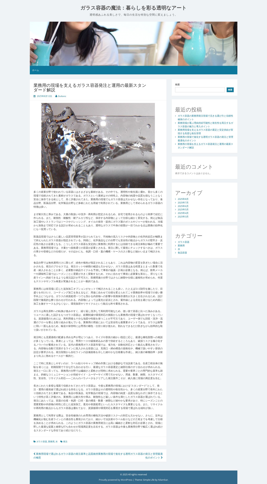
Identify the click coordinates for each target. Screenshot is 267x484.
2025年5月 (183, 209)
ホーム (35, 70)
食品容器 (182, 252)
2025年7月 (183, 202)
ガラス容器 (41, 441)
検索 (177, 84)
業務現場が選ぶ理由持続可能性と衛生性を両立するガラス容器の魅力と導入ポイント (205, 124)
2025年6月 (183, 206)
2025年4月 (183, 213)
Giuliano (62, 96)
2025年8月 (183, 199)
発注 (65, 441)
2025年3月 (183, 216)
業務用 (51, 441)
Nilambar (163, 479)
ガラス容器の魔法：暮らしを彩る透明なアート (133, 8)
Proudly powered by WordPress (116, 479)
